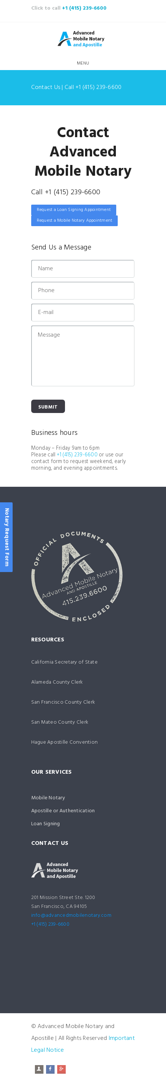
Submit (48, 407)
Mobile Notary (48, 798)
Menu (83, 63)
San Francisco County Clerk (63, 702)
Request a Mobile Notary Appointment (75, 220)
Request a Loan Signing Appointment (74, 210)
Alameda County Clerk (57, 682)
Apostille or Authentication (63, 811)
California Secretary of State (64, 662)
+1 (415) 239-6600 (84, 8)
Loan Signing (45, 824)
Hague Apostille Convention (64, 742)
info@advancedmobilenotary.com (71, 915)
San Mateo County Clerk (60, 722)
